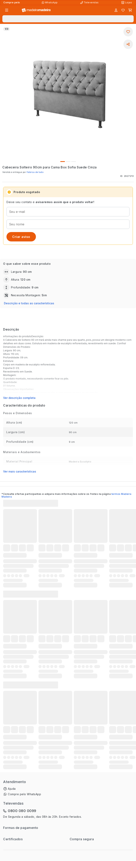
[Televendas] (89, 2)
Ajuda (12, 788)
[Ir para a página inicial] (36, 10)
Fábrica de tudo (35, 172)
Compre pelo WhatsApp (24, 794)
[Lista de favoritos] (123, 10)
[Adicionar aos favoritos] (128, 31)
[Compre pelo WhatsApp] (50, 2)
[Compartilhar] (128, 44)
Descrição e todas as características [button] (29, 303)
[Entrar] (116, 10)
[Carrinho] (130, 10)
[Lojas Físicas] (127, 2)
